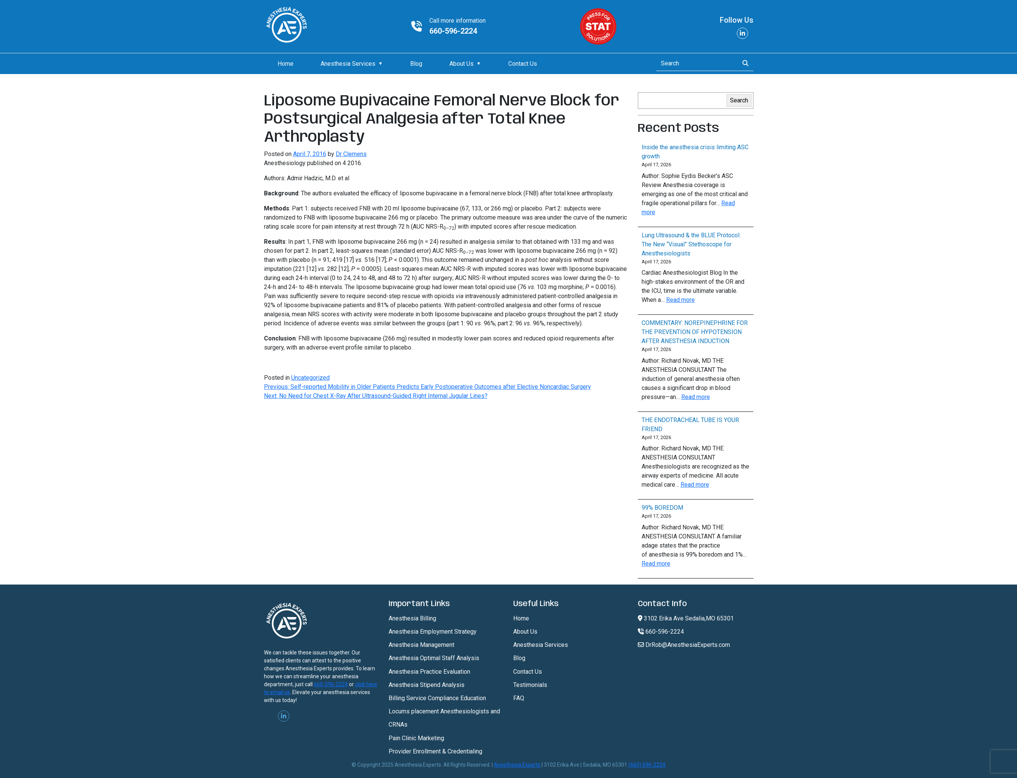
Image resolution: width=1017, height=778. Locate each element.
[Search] (695, 63)
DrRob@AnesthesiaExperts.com (684, 644)
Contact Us (522, 63)
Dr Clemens (351, 154)
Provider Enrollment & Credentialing (435, 751)
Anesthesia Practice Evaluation (429, 671)
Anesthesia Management (421, 644)
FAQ (518, 698)
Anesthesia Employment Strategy (433, 631)
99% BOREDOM (662, 507)
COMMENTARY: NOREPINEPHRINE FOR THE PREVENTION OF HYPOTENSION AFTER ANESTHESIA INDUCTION (695, 332)
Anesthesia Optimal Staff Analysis (434, 658)
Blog (416, 63)
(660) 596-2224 (646, 765)
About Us (461, 63)
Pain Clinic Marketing (416, 738)
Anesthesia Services (348, 63)
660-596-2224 (453, 31)
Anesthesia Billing (412, 618)
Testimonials (530, 684)
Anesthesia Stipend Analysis (427, 684)
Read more (680, 299)
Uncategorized (310, 377)
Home (285, 63)
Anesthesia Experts (517, 765)
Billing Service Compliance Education (437, 698)
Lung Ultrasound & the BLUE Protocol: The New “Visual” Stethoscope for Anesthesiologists (691, 244)
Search (739, 100)
